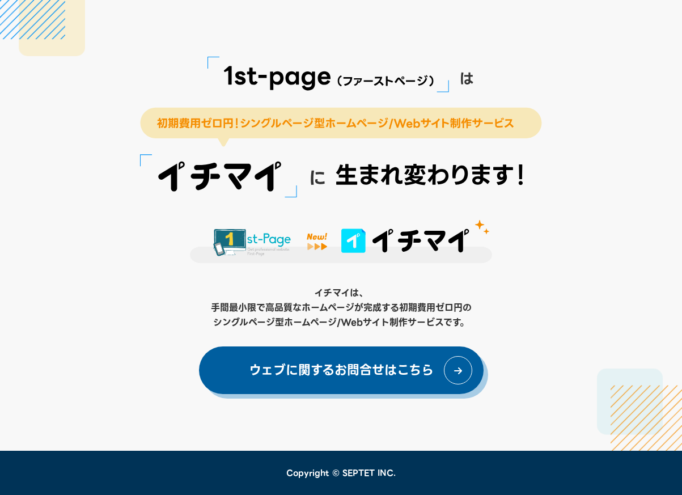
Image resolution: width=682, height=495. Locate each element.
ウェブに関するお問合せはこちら (341, 370)
